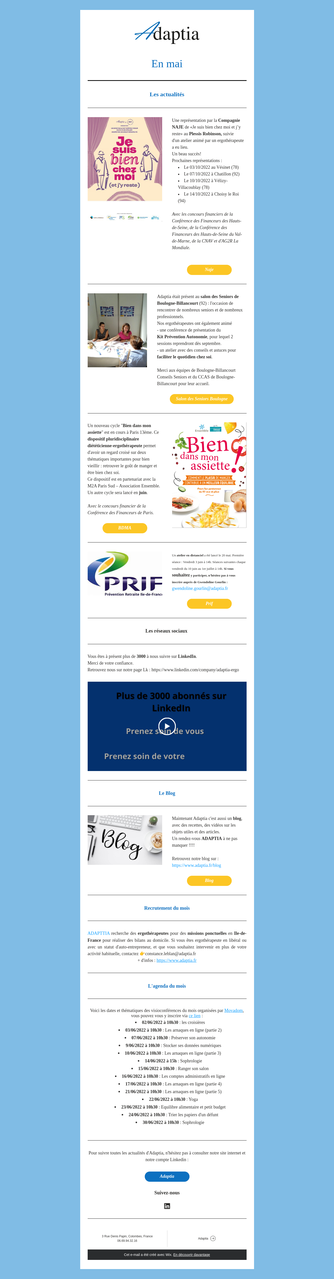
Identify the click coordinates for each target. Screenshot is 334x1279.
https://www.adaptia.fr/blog (196, 865)
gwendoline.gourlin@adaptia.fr (200, 588)
